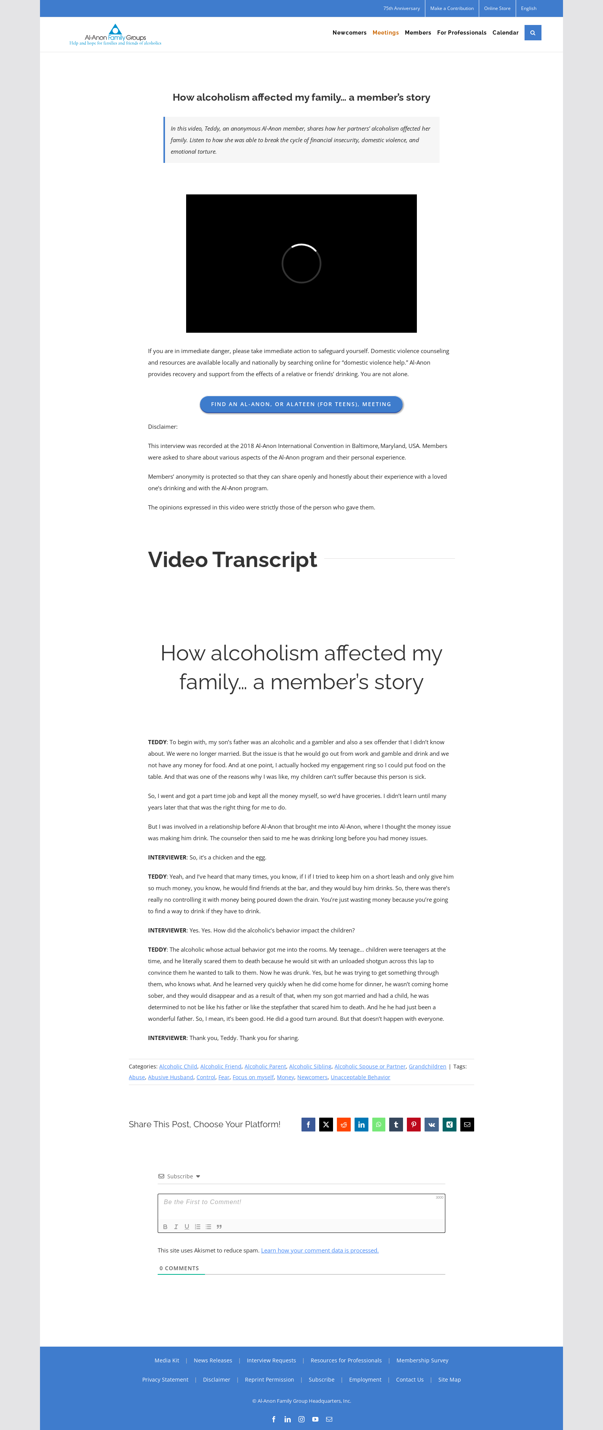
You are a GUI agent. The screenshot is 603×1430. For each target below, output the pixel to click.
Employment (365, 1379)
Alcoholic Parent (265, 1066)
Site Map (449, 1379)
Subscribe (322, 1379)
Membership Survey (422, 1360)
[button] (533, 32)
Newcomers (312, 1077)
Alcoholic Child (178, 1066)
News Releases (213, 1360)
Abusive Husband (170, 1077)
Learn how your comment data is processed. (320, 1250)
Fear (224, 1077)
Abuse (137, 1077)
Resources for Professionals (346, 1360)
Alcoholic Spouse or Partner (370, 1066)
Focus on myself (253, 1077)
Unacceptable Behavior (360, 1077)
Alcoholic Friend (221, 1066)
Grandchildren (427, 1066)
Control (206, 1077)
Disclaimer (216, 1379)
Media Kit (167, 1360)
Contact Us (410, 1379)
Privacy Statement (165, 1379)
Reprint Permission (269, 1379)
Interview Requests (271, 1360)
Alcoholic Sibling (310, 1066)
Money (285, 1077)
